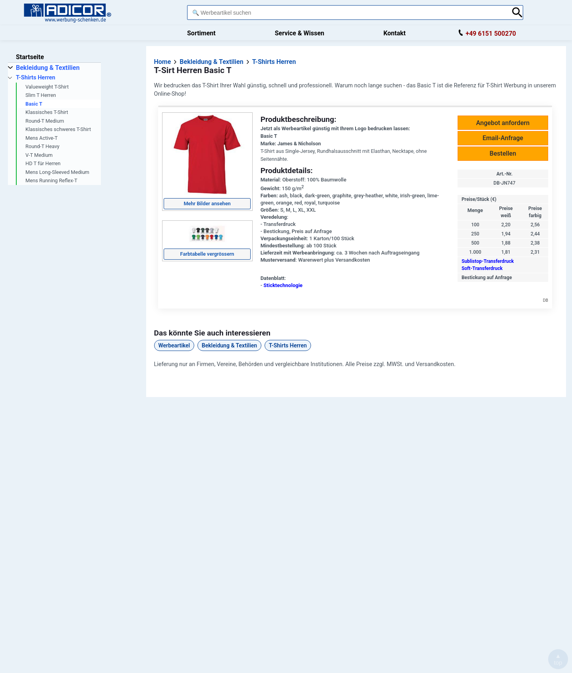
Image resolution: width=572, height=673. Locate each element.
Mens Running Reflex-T (51, 180)
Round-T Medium (44, 121)
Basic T (33, 104)
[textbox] (347, 12)
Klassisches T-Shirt (46, 112)
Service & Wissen (300, 33)
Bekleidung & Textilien (229, 345)
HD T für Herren (42, 163)
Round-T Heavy (42, 146)
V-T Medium (39, 155)
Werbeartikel (174, 345)
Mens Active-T (41, 138)
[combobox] (347, 12)
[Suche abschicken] (517, 12)
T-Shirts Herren (288, 345)
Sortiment (201, 33)
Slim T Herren (40, 95)
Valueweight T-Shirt (47, 87)
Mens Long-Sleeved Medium (57, 172)
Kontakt (394, 33)
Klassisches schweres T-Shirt (58, 129)
